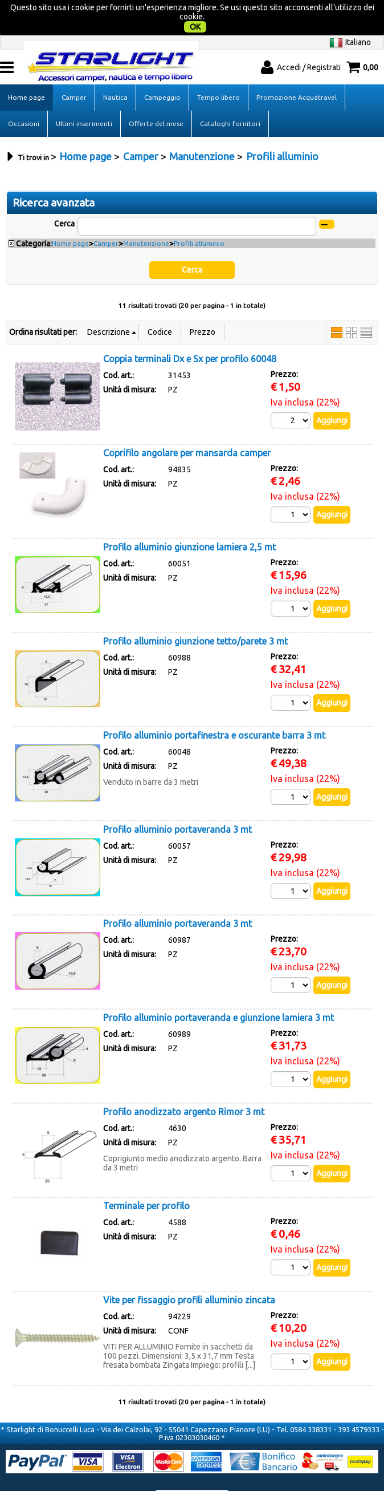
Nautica (115, 74)
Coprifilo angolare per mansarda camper (187, 429)
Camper (74, 74)
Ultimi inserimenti (84, 100)
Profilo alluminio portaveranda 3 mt (177, 806)
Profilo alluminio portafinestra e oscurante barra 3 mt (214, 712)
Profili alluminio (199, 220)
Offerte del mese (156, 100)
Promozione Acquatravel (296, 74)
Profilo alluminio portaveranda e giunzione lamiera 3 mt (218, 994)
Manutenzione (146, 220)
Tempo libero (218, 74)
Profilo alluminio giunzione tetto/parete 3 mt (195, 618)
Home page (26, 74)
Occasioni (23, 100)
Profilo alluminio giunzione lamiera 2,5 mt (189, 523)
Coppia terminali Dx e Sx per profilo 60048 (189, 335)
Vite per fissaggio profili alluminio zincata (189, 1276)
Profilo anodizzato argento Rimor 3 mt (183, 1088)
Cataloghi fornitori (230, 100)
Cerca (64, 200)
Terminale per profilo (146, 1182)
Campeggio (162, 74)
